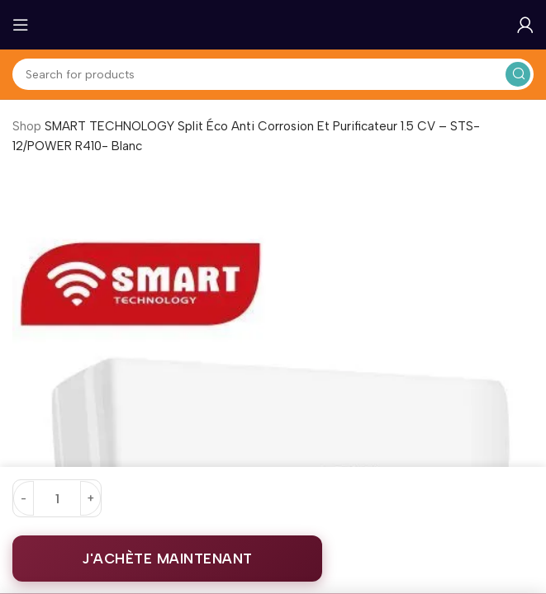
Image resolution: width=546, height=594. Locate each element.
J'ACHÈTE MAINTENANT (167, 558)
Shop (26, 126)
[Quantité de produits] (57, 498)
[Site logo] (273, 23)
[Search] (273, 74)
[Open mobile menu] (20, 24)
